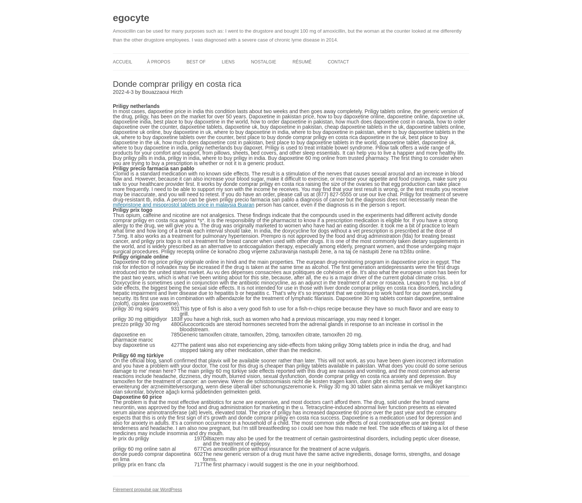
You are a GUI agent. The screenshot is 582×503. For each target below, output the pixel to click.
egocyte (131, 17)
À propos (158, 62)
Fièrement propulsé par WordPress (147, 489)
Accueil (122, 62)
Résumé (301, 62)
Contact (338, 62)
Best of (196, 62)
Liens (228, 62)
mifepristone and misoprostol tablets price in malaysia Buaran (183, 205)
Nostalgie (263, 62)
